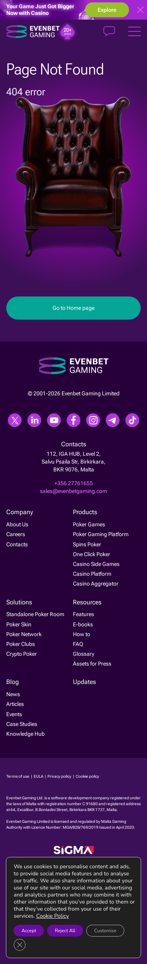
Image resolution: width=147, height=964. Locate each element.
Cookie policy (87, 776)
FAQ (78, 644)
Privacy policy (59, 776)
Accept (29, 931)
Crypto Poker (21, 654)
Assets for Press (92, 663)
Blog (12, 682)
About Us (17, 524)
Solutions (19, 602)
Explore (107, 10)
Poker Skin (18, 624)
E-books (83, 624)
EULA (39, 776)
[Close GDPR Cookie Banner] (19, 945)
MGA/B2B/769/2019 (81, 827)
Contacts (17, 544)
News (13, 694)
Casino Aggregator (95, 583)
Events (14, 714)
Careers (15, 534)
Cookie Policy (52, 916)
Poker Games (89, 524)
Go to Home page (73, 308)
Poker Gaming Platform (101, 534)
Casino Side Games (96, 564)
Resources (87, 602)
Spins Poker (87, 544)
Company (19, 512)
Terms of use (18, 776)
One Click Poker (91, 554)
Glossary (83, 654)
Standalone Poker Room (35, 614)
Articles (15, 704)
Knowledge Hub (25, 734)
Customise (105, 931)
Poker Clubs (20, 644)
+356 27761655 (73, 483)
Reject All (65, 931)
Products (85, 512)
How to (81, 634)
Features (83, 614)
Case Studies (21, 724)
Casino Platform (92, 574)
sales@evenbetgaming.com (73, 491)
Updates (84, 682)
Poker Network (24, 634)
